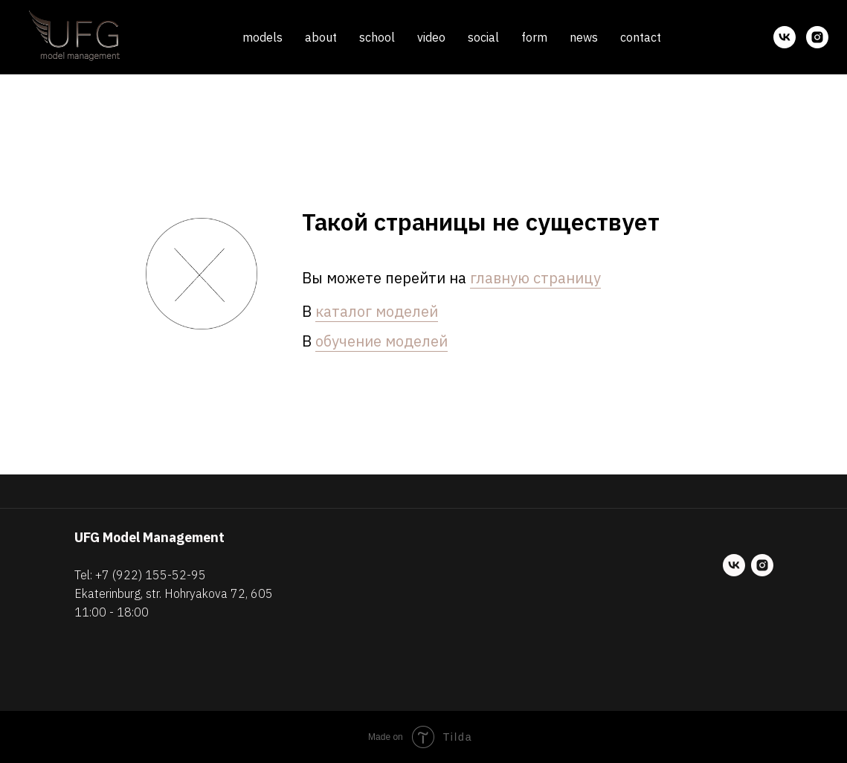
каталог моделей (376, 311)
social (483, 37)
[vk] (784, 37)
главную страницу (535, 278)
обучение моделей (381, 341)
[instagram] (817, 37)
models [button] (262, 37)
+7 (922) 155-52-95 (150, 574)
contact (640, 37)
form (534, 37)
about (321, 37)
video (431, 37)
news (584, 37)
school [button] (377, 37)
